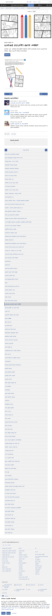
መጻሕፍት (20, 552)
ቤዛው (6, 282)
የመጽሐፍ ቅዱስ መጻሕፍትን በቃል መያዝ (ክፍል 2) (16, 243)
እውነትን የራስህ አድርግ (10, 293)
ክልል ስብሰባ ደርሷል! (9, 504)
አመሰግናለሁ (7, 389)
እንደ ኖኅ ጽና (8, 411)
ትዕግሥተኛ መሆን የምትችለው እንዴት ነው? (14, 254)
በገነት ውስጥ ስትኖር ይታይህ (11, 300)
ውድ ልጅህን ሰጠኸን (9, 407)
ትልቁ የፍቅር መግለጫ (9, 522)
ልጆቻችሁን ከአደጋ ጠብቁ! (10, 229)
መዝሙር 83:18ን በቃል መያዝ (11, 182)
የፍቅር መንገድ (8, 297)
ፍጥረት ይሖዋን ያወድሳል (10, 436)
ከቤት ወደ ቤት (8, 322)
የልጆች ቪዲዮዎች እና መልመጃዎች (19, 123)
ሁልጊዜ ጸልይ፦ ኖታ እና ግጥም (11, 161)
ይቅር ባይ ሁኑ (8, 354)
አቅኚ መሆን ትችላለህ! (9, 529)
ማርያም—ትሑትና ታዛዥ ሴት (11, 447)
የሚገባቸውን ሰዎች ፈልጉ (10, 489)
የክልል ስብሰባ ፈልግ (30, 585)
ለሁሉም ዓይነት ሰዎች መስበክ (11, 272)
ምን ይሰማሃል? (8, 386)
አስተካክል (14, 613)
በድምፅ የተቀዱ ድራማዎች (23, 577)
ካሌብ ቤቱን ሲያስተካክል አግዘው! (12, 154)
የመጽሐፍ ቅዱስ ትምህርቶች (7, 548)
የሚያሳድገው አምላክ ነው (10, 518)
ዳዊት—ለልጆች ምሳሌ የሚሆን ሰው (12, 461)
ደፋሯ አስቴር (7, 418)
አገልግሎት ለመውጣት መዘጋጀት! (12, 168)
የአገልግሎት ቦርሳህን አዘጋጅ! (11, 164)
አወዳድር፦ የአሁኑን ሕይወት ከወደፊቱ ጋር (14, 207)
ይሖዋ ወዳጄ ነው (8, 347)
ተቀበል (3, 613)
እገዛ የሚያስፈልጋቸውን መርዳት (11, 279)
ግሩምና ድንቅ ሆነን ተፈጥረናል (11, 339)
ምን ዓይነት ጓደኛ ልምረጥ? (10, 493)
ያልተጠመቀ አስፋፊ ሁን (10, 500)
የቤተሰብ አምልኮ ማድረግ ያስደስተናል (13, 364)
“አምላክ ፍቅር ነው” (9, 450)
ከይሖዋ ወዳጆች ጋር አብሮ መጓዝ (12, 307)
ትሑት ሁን (7, 311)
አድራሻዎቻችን (37, 559)
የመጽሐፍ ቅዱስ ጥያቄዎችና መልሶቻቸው (9, 550)
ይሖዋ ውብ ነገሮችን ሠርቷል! (11, 268)
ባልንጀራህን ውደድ (9, 404)
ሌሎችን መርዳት (8, 368)
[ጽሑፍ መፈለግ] (43, 2)
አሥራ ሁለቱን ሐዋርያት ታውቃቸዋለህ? (13, 439)
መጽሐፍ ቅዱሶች (21, 550)
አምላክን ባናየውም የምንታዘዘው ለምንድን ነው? (15, 486)
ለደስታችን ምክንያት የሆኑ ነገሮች (12, 314)
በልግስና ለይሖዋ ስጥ (9, 239)
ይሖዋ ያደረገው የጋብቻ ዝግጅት (11, 257)
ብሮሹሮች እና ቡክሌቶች (23, 554)
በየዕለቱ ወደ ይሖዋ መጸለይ (10, 468)
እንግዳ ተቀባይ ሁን (9, 525)
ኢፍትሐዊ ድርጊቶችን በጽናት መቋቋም (20, 103)
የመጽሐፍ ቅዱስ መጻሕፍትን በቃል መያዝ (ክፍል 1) (16, 236)
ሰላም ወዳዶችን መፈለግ (10, 397)
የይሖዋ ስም (7, 264)
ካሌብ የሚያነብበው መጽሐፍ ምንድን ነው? (14, 157)
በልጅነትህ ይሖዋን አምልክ (10, 336)
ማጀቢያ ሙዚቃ (12, 357)
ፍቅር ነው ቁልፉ (8, 425)
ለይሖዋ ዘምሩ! (8, 261)
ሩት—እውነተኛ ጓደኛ (9, 457)
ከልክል (8, 613)
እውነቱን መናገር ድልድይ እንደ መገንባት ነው (14, 247)
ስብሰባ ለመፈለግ (18, 585)
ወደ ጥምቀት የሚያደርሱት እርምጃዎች (13, 507)
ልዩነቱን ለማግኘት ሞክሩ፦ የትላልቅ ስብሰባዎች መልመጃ (17, 200)
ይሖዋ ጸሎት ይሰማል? (9, 464)
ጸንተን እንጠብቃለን (9, 454)
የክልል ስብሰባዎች (38, 567)
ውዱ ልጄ (7, 472)
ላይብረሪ (20, 548)
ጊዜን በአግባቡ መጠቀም (10, 372)
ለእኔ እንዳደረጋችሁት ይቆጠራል (11, 479)
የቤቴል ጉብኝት (37, 561)
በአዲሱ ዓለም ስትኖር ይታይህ (11, 422)
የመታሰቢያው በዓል (38, 565)
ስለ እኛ (36, 551)
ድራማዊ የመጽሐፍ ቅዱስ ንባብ (24, 579)
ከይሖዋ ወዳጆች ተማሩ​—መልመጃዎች (19, 112)
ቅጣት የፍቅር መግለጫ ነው (10, 382)
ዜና (35, 548)
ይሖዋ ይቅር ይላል (8, 429)
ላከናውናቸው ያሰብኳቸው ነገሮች (11, 332)
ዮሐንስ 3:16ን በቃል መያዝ (11, 175)
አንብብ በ (30, 11)
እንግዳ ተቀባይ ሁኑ (9, 414)
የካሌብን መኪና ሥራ (9, 179)
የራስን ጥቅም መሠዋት (9, 393)
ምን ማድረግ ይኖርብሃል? (10, 186)
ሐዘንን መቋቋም (8, 318)
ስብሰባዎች (37, 563)
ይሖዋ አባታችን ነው (9, 514)
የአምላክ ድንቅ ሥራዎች (10, 375)
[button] (17, 5)
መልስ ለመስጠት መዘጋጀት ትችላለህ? (13, 211)
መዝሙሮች (20, 575)
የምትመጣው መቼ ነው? (10, 482)
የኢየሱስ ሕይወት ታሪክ (10, 289)
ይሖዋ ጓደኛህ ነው (8, 532)
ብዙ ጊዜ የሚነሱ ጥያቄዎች (39, 554)
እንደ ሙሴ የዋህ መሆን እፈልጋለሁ (12, 497)
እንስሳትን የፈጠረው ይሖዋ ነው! (11, 172)
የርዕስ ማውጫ (26, 150)
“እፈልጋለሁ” (8, 361)
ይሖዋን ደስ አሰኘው (9, 343)
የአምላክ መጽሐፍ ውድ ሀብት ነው (12, 443)
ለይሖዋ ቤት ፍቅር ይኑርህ (10, 329)
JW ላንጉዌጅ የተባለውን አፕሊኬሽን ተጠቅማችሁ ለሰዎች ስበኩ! (18, 222)
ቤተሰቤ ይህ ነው (8, 379)
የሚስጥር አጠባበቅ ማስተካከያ (7, 609)
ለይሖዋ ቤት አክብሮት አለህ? (11, 232)
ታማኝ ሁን (7, 400)
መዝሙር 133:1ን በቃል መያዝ (11, 189)
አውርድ (7, 55)
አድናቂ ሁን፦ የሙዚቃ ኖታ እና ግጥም (13, 250)
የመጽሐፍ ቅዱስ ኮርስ (5, 554)
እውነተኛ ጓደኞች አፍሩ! (10, 275)
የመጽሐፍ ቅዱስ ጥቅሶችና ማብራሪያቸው (9, 552)
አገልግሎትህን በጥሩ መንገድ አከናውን (13, 350)
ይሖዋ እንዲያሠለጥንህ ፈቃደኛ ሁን (12, 286)
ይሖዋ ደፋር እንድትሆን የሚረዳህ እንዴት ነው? (15, 204)
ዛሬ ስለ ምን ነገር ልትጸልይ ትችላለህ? (13, 225)
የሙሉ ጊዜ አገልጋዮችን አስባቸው (12, 214)
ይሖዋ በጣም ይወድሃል (9, 511)
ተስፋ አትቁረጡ (8, 475)
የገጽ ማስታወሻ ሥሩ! (9, 197)
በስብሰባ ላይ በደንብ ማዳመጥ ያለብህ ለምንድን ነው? (16, 218)
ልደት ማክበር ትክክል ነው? (11, 432)
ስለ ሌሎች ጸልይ (8, 325)
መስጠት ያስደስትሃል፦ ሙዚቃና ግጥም (13, 193)
